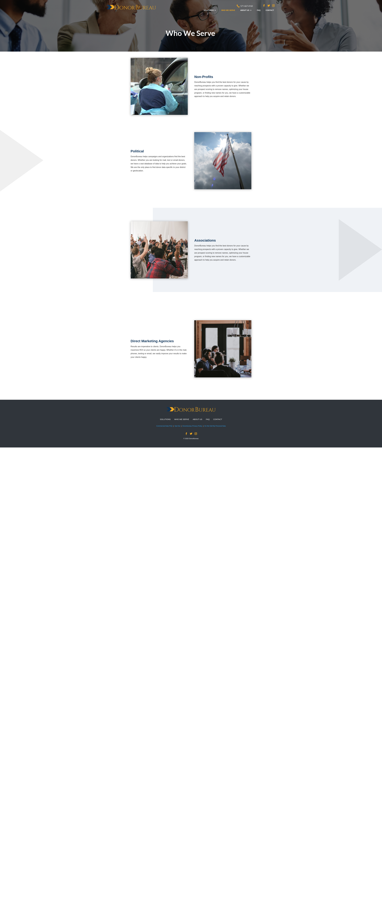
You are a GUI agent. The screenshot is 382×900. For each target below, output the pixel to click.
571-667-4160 (246, 6)
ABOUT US (244, 10)
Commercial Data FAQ (164, 426)
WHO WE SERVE (228, 10)
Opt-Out (177, 426)
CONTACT (270, 10)
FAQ (258, 10)
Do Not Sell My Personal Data (215, 426)
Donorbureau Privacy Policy (192, 426)
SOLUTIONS (209, 10)
